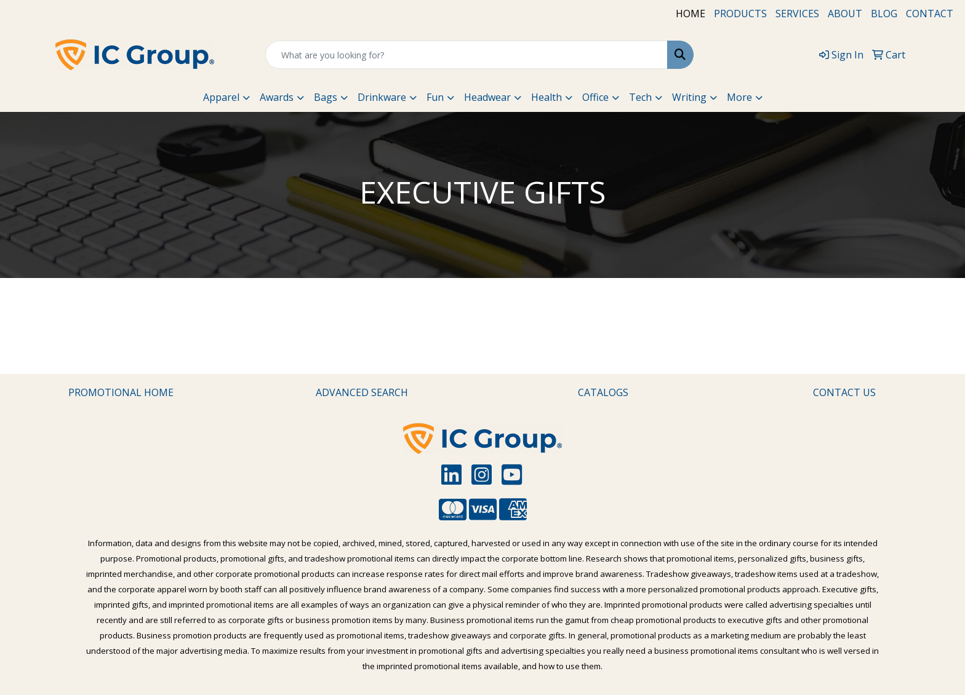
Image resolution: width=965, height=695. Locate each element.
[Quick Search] (466, 55)
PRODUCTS (740, 13)
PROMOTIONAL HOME (121, 392)
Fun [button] (435, 97)
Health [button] (546, 97)
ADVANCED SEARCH (362, 392)
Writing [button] (689, 97)
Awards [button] (277, 97)
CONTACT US (844, 392)
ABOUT (845, 13)
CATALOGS (603, 392)
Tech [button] (640, 97)
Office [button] (595, 97)
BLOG (884, 13)
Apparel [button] (221, 97)
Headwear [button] (487, 97)
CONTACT (929, 13)
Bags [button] (325, 97)
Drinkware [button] (382, 97)
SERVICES (797, 13)
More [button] (739, 97)
